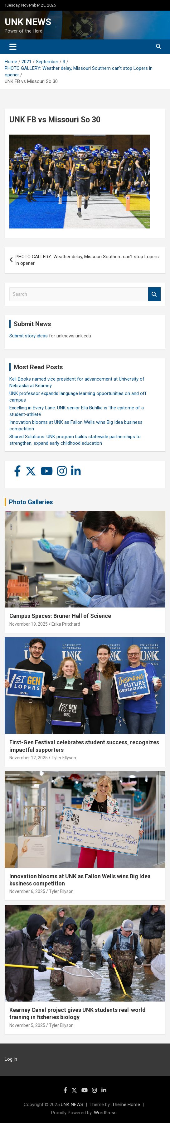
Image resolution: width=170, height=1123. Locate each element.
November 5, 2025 (27, 1025)
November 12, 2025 (28, 757)
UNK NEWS (28, 21)
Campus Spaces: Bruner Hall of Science (60, 616)
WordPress (105, 1112)
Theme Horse (126, 1104)
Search (154, 294)
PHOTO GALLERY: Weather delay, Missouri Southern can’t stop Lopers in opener (87, 260)
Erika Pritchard (65, 624)
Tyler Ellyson (63, 757)
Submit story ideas (28, 336)
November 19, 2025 (28, 624)
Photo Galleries (31, 502)
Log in (11, 1059)
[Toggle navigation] (13, 46)
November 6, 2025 (27, 891)
